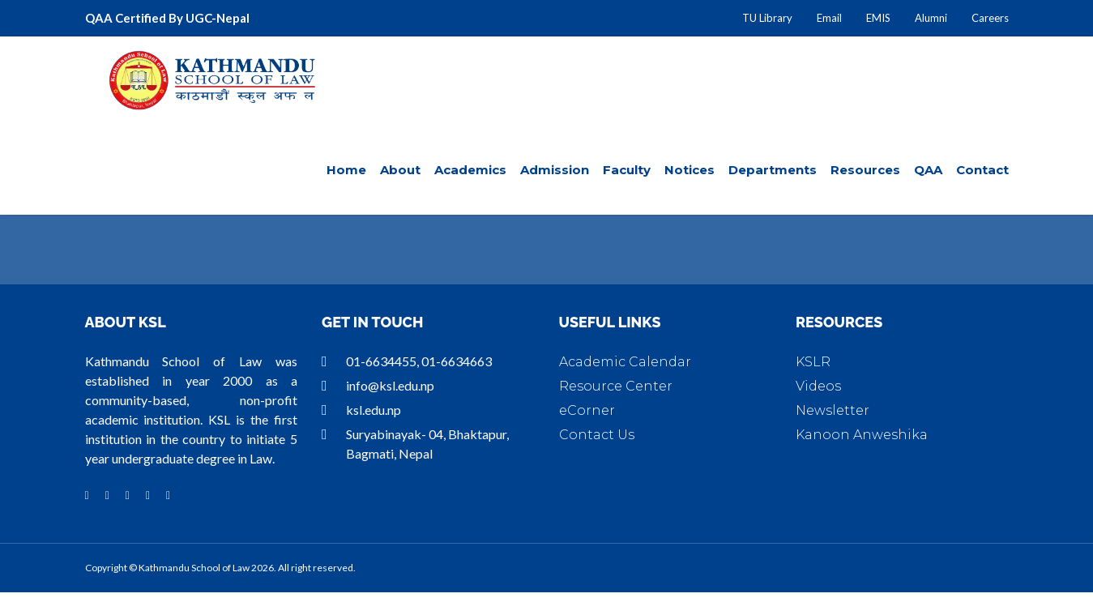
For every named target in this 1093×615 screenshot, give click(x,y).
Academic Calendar (625, 361)
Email (829, 17)
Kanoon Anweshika (862, 434)
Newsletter (832, 410)
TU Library (767, 17)
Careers (990, 17)
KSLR (813, 361)
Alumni (931, 17)
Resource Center (615, 386)
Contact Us (596, 434)
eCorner (587, 410)
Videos (818, 386)
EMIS (878, 17)
